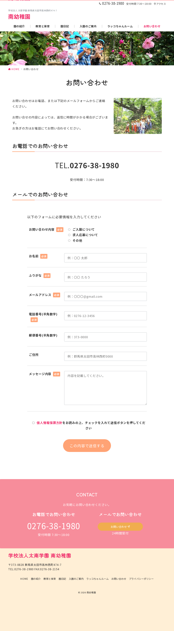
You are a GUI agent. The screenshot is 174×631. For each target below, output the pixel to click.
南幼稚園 (19, 16)
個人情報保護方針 (49, 422)
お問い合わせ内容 (46, 229)
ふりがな (39, 275)
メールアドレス (44, 294)
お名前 (38, 256)
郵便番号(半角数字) (43, 335)
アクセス (160, 3)
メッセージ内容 (44, 374)
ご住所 (34, 354)
